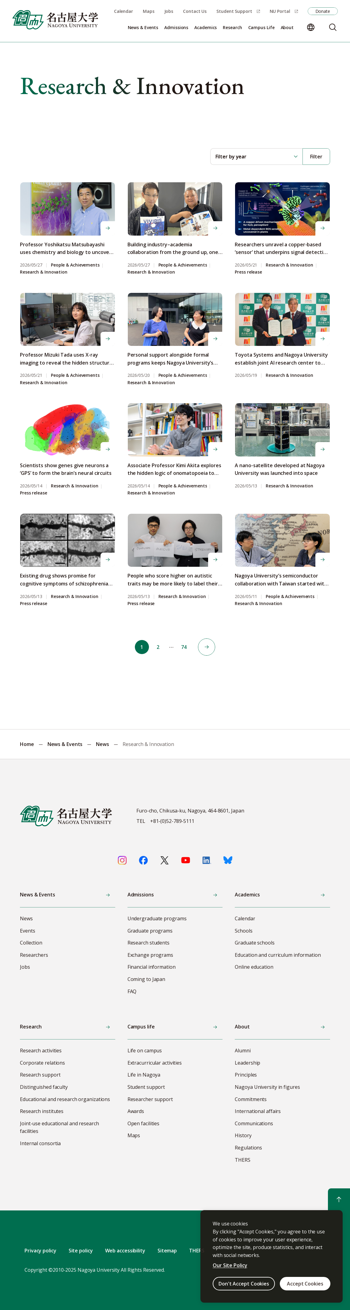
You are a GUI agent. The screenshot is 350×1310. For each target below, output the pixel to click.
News (102, 744)
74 (185, 647)
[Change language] (311, 27)
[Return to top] (339, 1199)
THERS (196, 1250)
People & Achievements (75, 265)
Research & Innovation (43, 272)
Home (27, 744)
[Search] (333, 27)
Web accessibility (125, 1250)
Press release (248, 272)
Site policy (81, 1250)
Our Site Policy (230, 1265)
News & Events (65, 744)
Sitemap (167, 1250)
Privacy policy (40, 1250)
